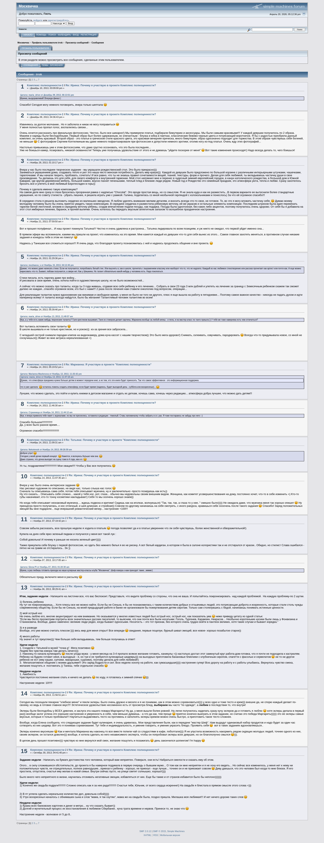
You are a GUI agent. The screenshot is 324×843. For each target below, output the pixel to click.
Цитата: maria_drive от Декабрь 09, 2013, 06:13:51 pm (47, 95)
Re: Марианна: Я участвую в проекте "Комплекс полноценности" (108, 364)
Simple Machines (176, 831)
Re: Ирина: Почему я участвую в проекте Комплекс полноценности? (111, 85)
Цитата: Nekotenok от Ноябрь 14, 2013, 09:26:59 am (46, 449)
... (37, 79)
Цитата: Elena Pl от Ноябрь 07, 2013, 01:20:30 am (44, 567)
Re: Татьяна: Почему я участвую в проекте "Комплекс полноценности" (112, 439)
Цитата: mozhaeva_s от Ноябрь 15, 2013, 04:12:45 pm (47, 265)
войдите (37, 20)
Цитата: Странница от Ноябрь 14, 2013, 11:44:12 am (46, 412)
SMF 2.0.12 (145, 831)
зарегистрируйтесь (58, 20)
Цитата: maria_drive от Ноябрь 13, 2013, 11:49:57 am (46, 316)
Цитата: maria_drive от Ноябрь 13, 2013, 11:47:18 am (47, 377)
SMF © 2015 (159, 831)
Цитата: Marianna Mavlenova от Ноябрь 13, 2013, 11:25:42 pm (51, 374)
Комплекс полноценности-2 (45, 85)
